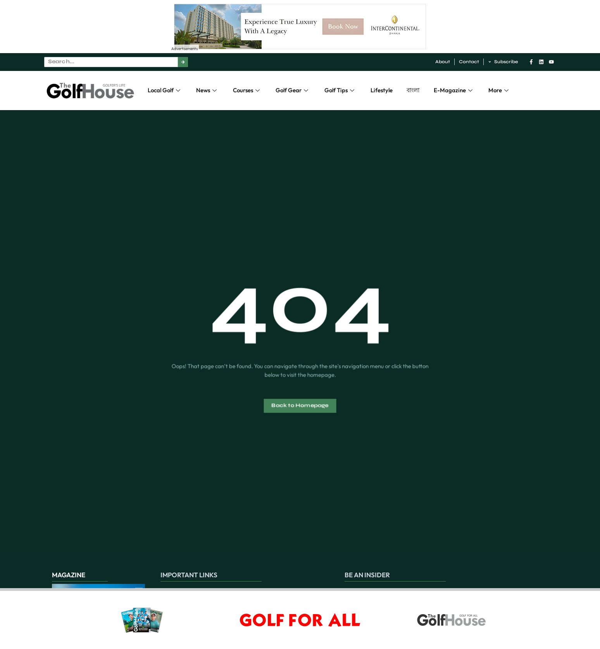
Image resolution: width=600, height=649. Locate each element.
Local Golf (165, 90)
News (207, 90)
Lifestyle (382, 90)
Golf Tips (340, 90)
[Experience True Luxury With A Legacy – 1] (300, 47)
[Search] (183, 62)
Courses (247, 90)
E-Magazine (454, 90)
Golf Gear (293, 90)
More (499, 90)
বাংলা (413, 90)
